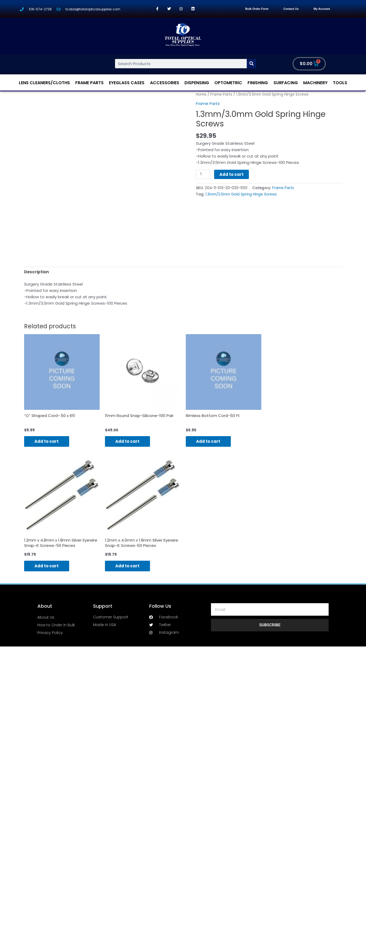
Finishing (258, 83)
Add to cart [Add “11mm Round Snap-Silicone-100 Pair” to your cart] (128, 441)
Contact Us (291, 8)
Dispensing (196, 83)
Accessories (164, 83)
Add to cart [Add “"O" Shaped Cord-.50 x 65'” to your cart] (47, 441)
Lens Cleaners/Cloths (44, 83)
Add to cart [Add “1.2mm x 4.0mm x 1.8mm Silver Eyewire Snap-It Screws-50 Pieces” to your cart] (128, 566)
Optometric (228, 83)
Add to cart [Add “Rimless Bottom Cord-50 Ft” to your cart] (208, 441)
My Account (322, 8)
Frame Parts (89, 83)
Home (201, 94)
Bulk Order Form (256, 8)
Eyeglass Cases (126, 83)
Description (36, 272)
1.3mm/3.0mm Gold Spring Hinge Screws (241, 194)
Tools (340, 83)
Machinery (315, 83)
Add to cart (231, 174)
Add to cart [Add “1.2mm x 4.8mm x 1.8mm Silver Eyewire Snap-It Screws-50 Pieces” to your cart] (47, 566)
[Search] (251, 63)
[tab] (36, 272)
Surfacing (286, 83)
